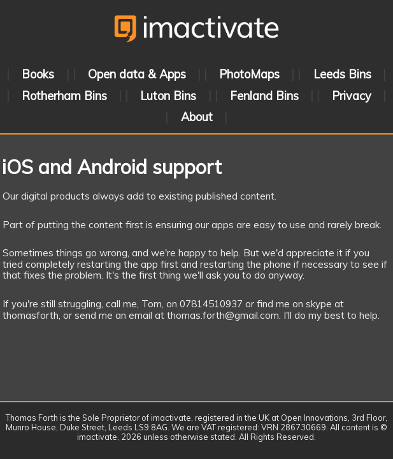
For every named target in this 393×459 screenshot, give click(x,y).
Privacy (351, 95)
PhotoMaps (249, 74)
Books (38, 74)
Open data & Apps (137, 74)
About (197, 117)
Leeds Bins (342, 74)
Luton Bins (168, 95)
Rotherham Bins (64, 95)
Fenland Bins (264, 95)
